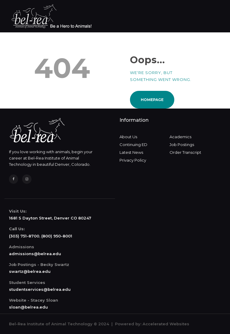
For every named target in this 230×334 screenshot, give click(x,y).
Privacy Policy (132, 160)
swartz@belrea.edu (30, 271)
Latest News (131, 152)
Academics (180, 136)
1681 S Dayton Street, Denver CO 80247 (50, 218)
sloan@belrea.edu (28, 307)
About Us (128, 136)
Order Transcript (185, 152)
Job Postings (182, 144)
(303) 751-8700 (24, 236)
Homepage (152, 99)
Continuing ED (133, 144)
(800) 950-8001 (56, 236)
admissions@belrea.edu (35, 253)
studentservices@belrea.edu (40, 289)
